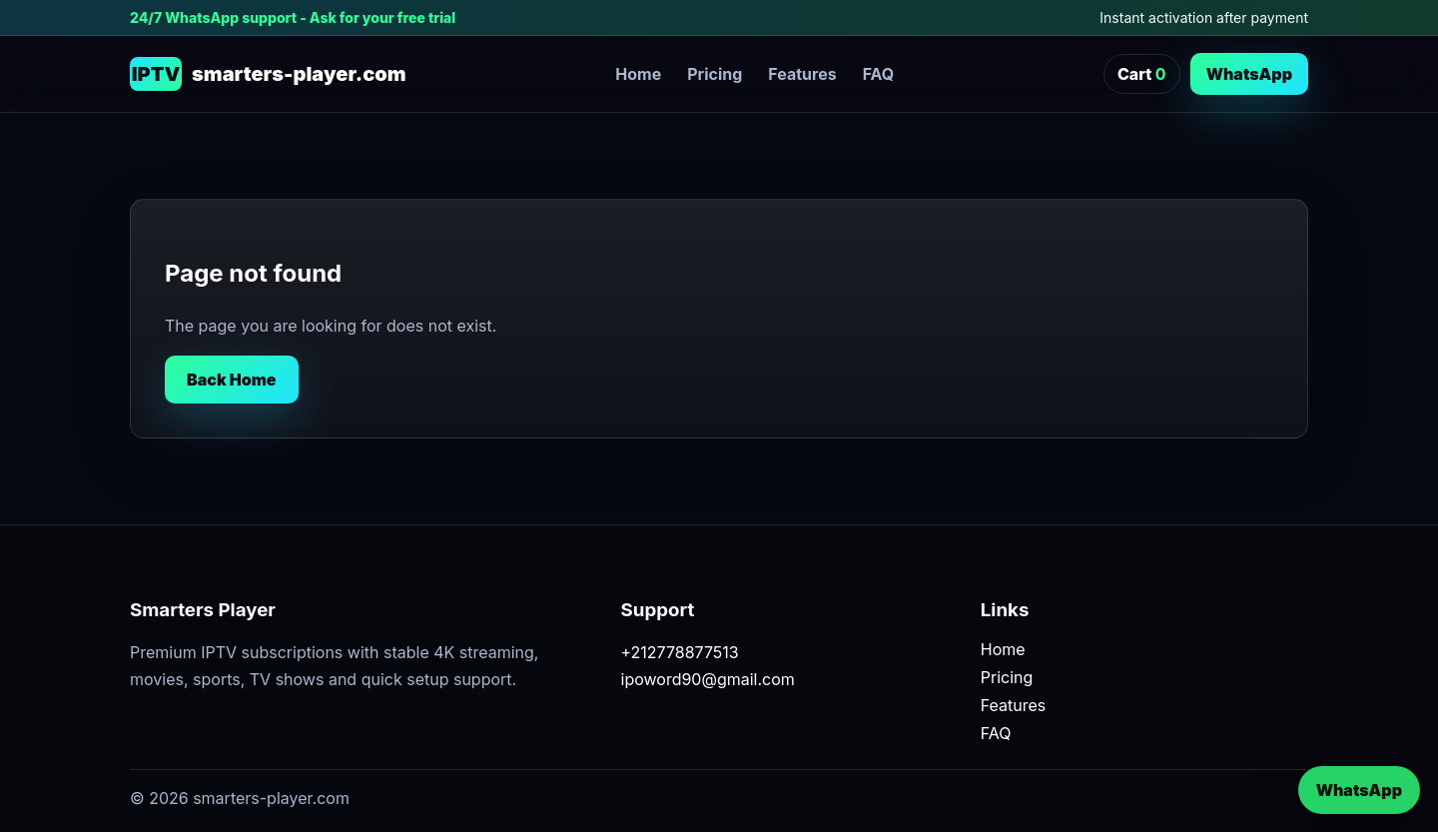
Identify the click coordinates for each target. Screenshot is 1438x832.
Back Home (232, 380)
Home (638, 74)
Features (802, 74)
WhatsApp (1249, 74)
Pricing (714, 74)
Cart (1141, 74)
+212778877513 (680, 652)
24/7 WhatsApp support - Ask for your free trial (292, 17)
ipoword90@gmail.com (708, 679)
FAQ (879, 74)
